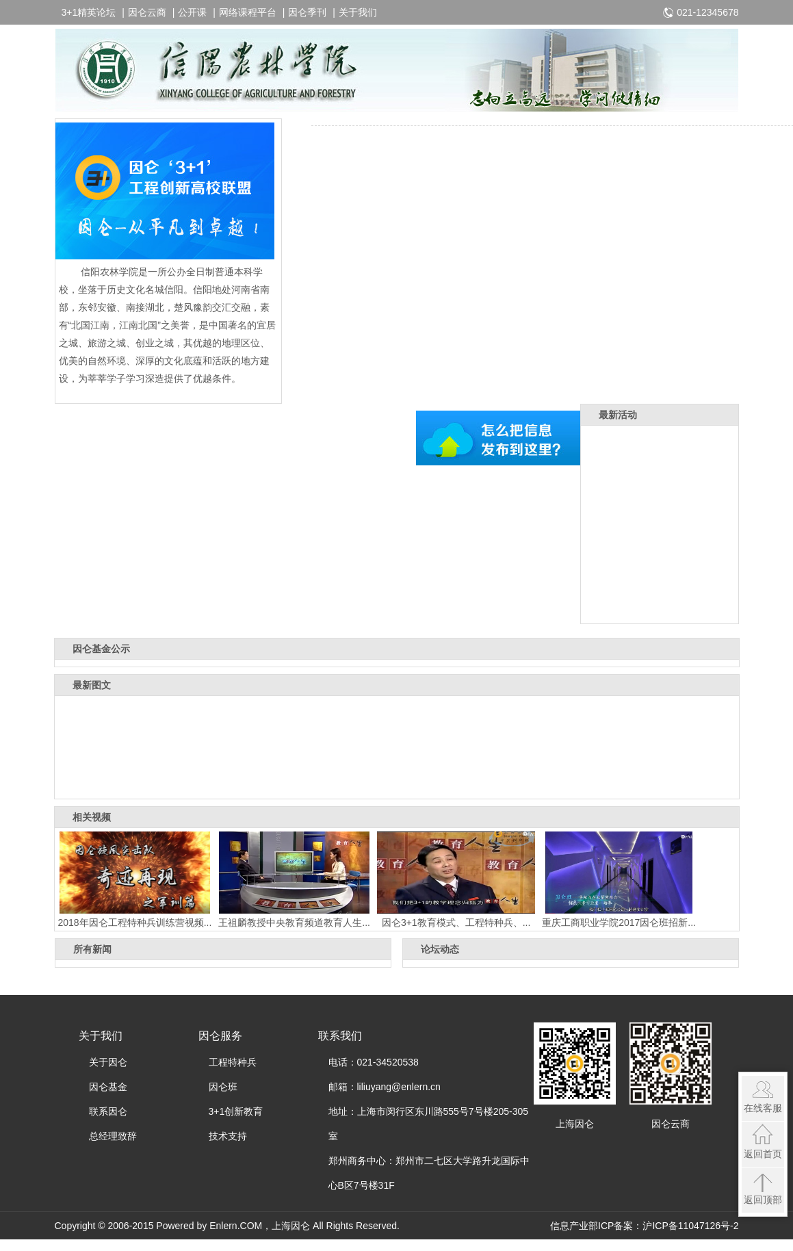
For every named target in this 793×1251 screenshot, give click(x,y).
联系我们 (340, 1036)
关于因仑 (108, 1062)
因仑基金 (108, 1086)
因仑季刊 (307, 12)
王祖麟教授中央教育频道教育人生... (294, 879)
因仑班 (223, 1086)
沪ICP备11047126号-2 (690, 1225)
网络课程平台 (247, 12)
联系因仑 (108, 1111)
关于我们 (358, 12)
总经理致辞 (113, 1136)
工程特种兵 (233, 1062)
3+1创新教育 (236, 1111)
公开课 (192, 12)
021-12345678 (707, 12)
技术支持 (228, 1136)
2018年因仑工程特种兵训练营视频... (135, 879)
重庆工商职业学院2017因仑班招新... (619, 879)
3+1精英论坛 (89, 12)
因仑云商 (147, 12)
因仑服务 (220, 1036)
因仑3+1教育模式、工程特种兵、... (456, 879)
